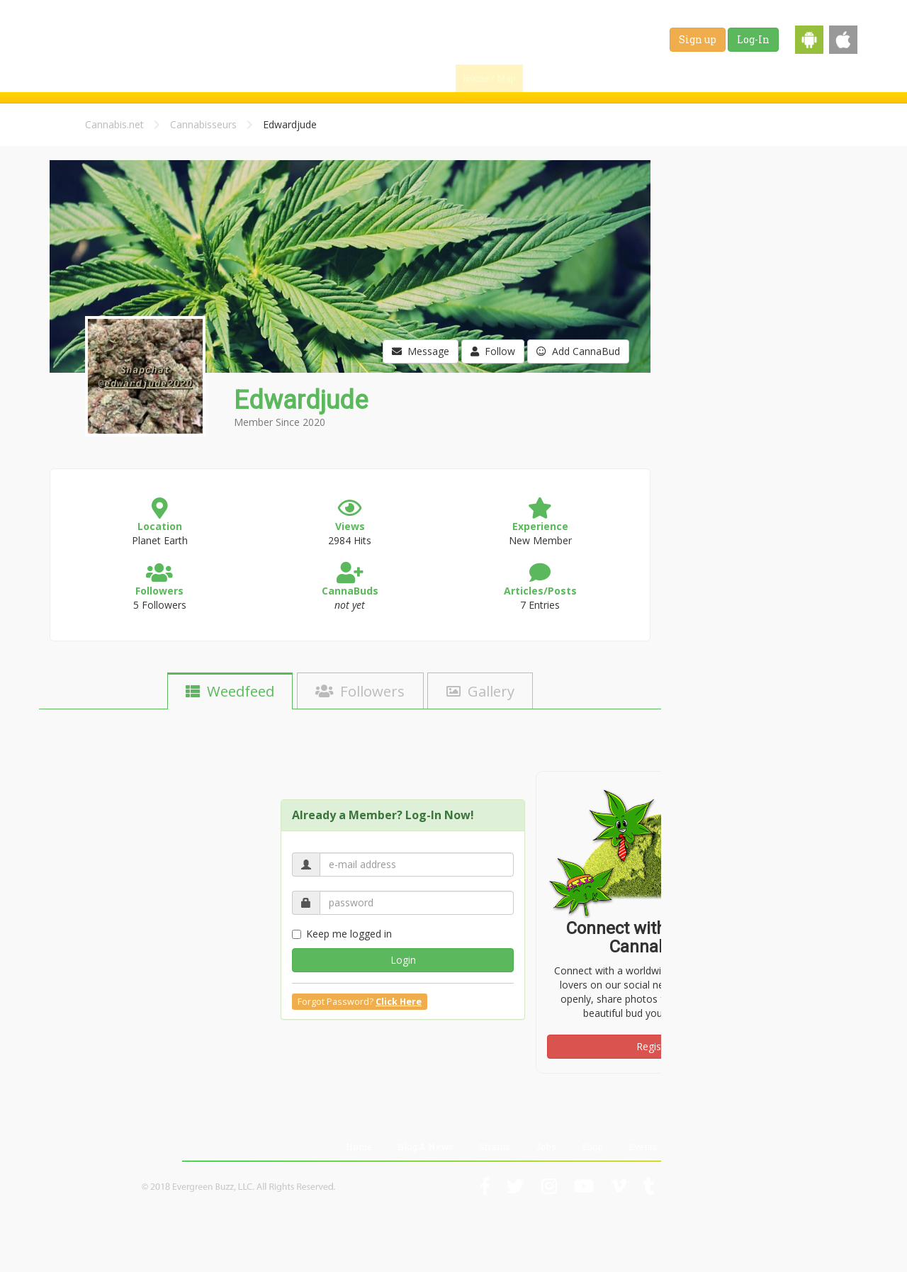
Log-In (753, 39)
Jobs (738, 78)
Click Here (399, 1002)
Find (554, 78)
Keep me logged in (342, 933)
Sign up (697, 39)
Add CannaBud (578, 351)
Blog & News (620, 78)
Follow (493, 351)
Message (420, 351)
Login (403, 960)
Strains (688, 78)
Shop (783, 78)
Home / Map (489, 78)
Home (359, 1146)
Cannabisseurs (203, 124)
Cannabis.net (114, 124)
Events (832, 78)
